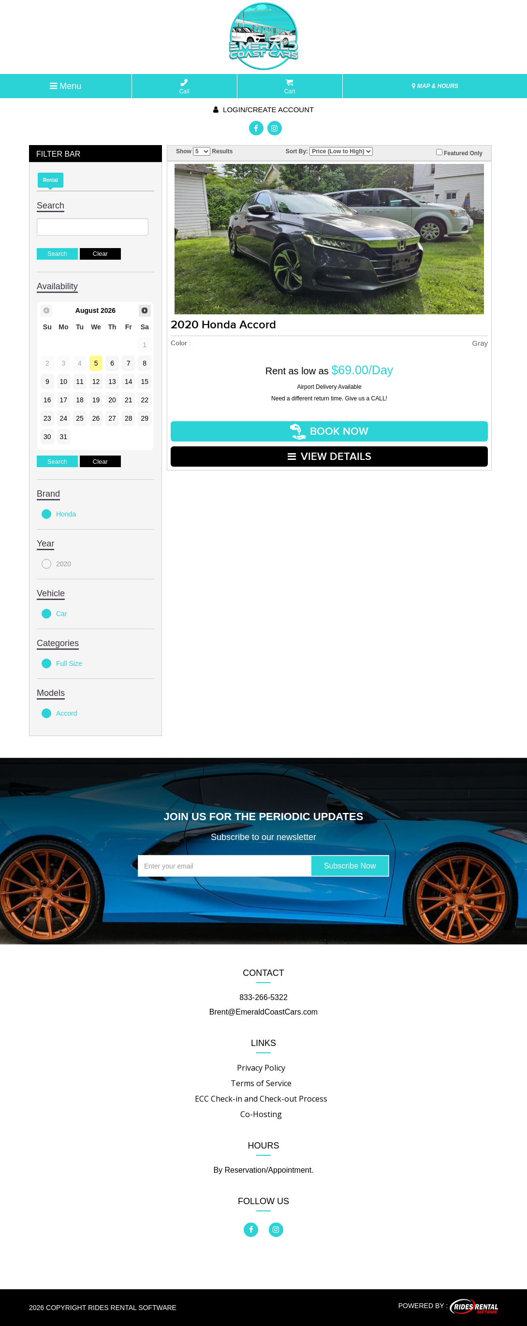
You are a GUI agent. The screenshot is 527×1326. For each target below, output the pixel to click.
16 (47, 400)
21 (128, 400)
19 (96, 400)
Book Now (329, 432)
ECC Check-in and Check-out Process (261, 1098)
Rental (50, 180)
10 (64, 381)
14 (128, 381)
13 (112, 381)
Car (54, 614)
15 (144, 381)
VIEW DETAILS (329, 456)
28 (128, 418)
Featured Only (459, 153)
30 (47, 437)
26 (96, 418)
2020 (56, 564)
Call (184, 87)
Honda (59, 514)
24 (64, 418)
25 (80, 418)
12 (96, 381)
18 (80, 400)
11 (80, 381)
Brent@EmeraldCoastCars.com (263, 1012)
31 (64, 437)
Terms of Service (261, 1083)
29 (144, 418)
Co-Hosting (261, 1114)
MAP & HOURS (435, 86)
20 (112, 400)
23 (47, 418)
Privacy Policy (261, 1067)
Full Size (62, 663)
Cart (289, 87)
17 (64, 400)
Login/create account (263, 109)
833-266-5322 (263, 997)
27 (112, 418)
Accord (59, 713)
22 (144, 400)
